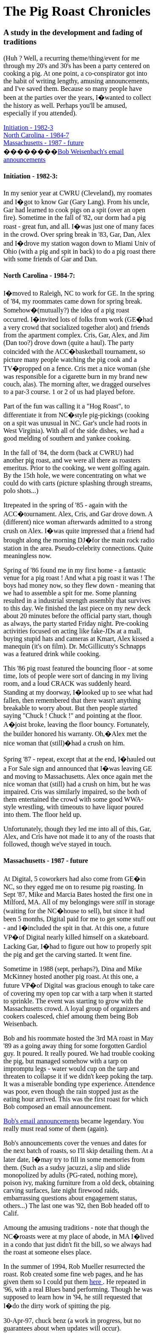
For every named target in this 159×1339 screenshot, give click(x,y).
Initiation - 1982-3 (28, 127)
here (96, 1281)
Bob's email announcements (41, 1121)
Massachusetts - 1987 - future (43, 142)
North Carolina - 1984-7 (36, 135)
